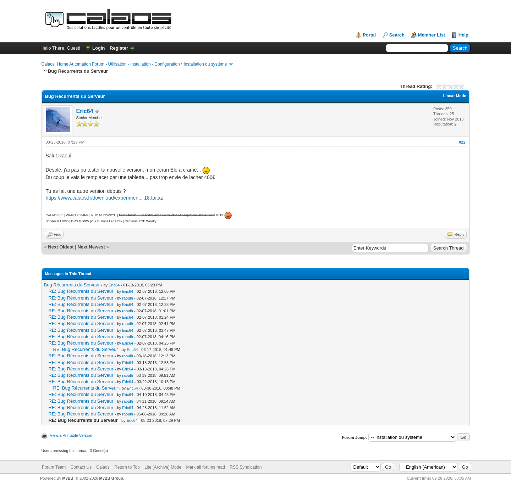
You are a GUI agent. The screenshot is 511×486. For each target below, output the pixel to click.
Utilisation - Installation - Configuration (144, 64)
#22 (462, 142)
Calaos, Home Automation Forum (73, 64)
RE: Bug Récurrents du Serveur (81, 291)
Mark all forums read (205, 467)
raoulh (127, 298)
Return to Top (127, 467)
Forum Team (54, 467)
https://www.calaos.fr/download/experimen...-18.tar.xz (104, 198)
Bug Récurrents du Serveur (72, 284)
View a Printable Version (71, 435)
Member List (431, 35)
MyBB (67, 478)
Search (397, 35)
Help (463, 35)
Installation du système (205, 64)
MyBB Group (111, 478)
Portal (369, 35)
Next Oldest (60, 247)
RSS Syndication (246, 467)
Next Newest (91, 247)
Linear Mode (454, 96)
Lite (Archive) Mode (162, 467)
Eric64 (84, 111)
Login (98, 48)
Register (119, 48)
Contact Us (81, 467)
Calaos (102, 467)
